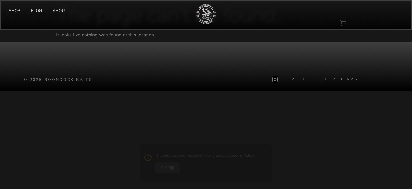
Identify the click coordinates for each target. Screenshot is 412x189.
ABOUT (60, 11)
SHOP (14, 11)
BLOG (36, 11)
